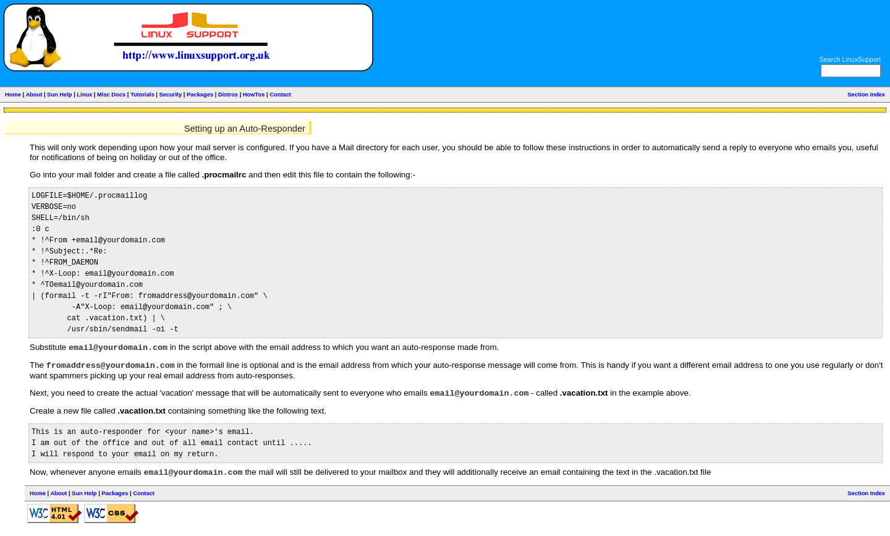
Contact (280, 94)
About (33, 94)
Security (170, 94)
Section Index (866, 94)
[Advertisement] (743, 32)
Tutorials (142, 94)
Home (13, 94)
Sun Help (59, 94)
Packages (200, 94)
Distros (228, 94)
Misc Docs (111, 94)
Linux (84, 94)
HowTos (254, 94)
